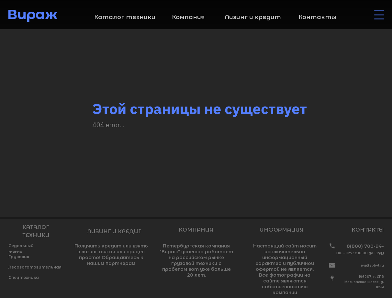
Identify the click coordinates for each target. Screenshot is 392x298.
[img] (379, 15)
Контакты (317, 17)
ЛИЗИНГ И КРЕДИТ (114, 231)
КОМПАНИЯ (196, 230)
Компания (188, 17)
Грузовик (18, 256)
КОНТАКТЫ (368, 230)
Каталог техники (124, 17)
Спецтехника (23, 277)
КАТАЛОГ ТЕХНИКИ (36, 231)
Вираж (32, 14)
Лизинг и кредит (253, 17)
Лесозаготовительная (35, 267)
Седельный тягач (21, 248)
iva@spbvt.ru (372, 265)
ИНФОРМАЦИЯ (282, 230)
